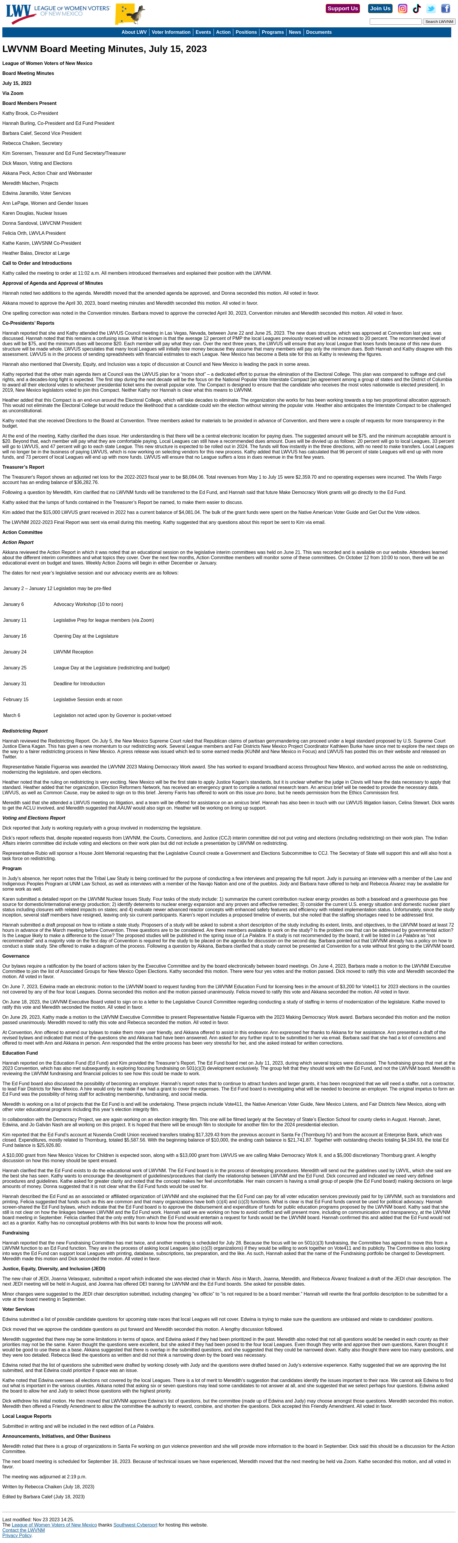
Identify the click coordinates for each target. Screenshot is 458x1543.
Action (223, 32)
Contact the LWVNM (23, 1530)
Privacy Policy (16, 1535)
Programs (273, 32)
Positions (246, 32)
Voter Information (171, 32)
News (295, 32)
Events (203, 32)
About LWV (134, 32)
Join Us (380, 8)
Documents (319, 32)
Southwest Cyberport (135, 1524)
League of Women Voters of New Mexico (54, 1524)
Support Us (343, 8)
